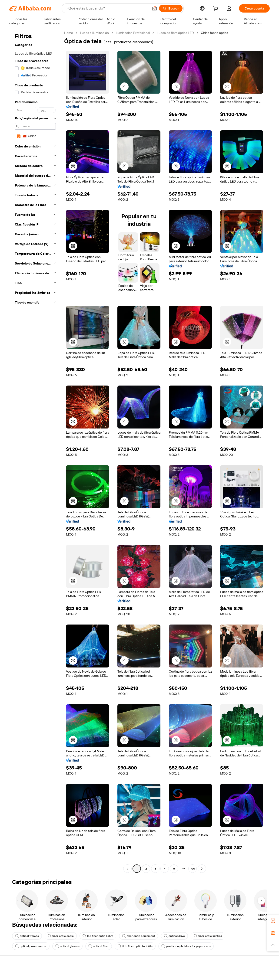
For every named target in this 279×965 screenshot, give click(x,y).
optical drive (174, 936)
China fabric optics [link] (214, 33)
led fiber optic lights (98, 936)
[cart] (216, 9)
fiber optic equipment (138, 936)
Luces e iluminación (94, 33)
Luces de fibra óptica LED (175, 33)
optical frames (27, 936)
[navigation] (35, 451)
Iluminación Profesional (133, 33)
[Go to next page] (202, 868)
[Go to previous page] (127, 868)
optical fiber (98, 946)
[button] (154, 8)
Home (68, 33)
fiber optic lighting (208, 936)
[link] (273, 921)
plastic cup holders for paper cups (186, 946)
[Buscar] (171, 8)
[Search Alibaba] (107, 8)
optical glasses (67, 946)
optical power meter (30, 946)
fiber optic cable (61, 936)
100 (192, 868)
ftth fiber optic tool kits (135, 946)
